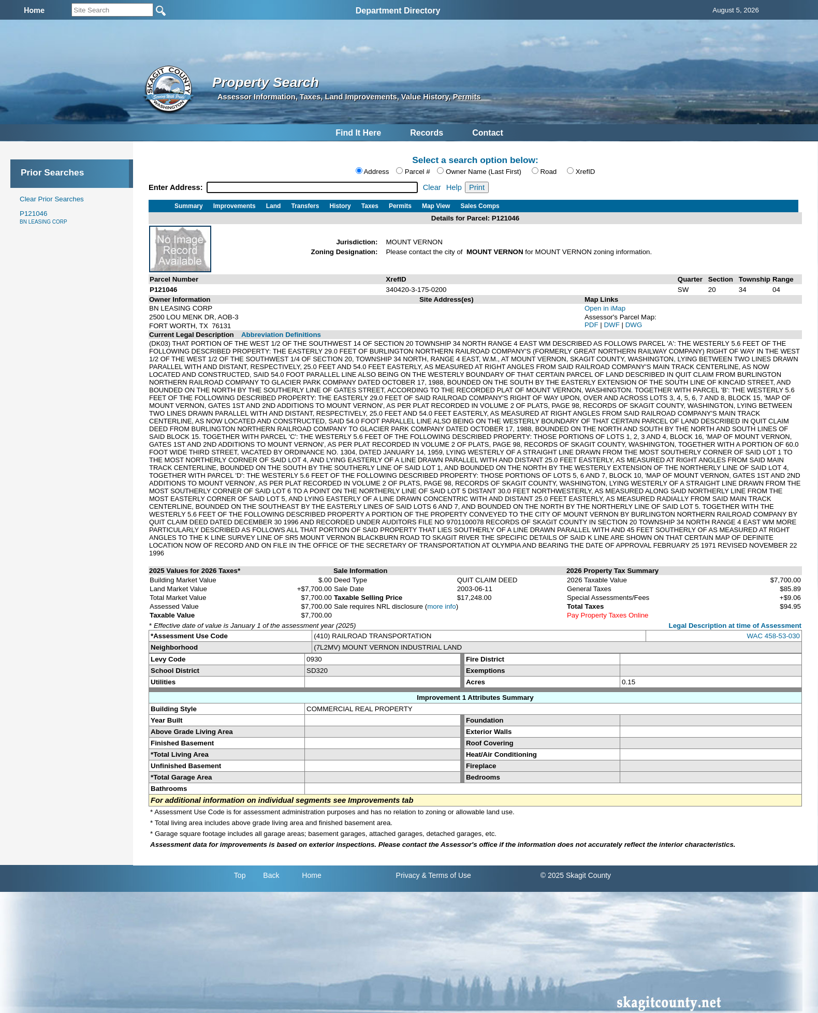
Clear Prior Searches (52, 199)
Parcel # (417, 171)
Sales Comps (479, 206)
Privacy (408, 875)
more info (441, 606)
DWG (633, 325)
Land (273, 206)
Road (548, 171)
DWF (612, 325)
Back (271, 875)
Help (454, 187)
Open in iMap (605, 308)
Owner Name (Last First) (483, 171)
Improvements (234, 206)
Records (426, 132)
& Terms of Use (446, 875)
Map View (436, 206)
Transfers (305, 206)
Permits (400, 206)
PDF (592, 325)
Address (376, 171)
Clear (432, 187)
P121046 (43, 217)
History (339, 206)
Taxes (369, 206)
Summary (188, 206)
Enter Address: (177, 187)
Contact (487, 132)
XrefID (585, 171)
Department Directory (398, 10)
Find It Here (358, 132)
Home (311, 875)
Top (240, 875)
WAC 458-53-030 (773, 636)
